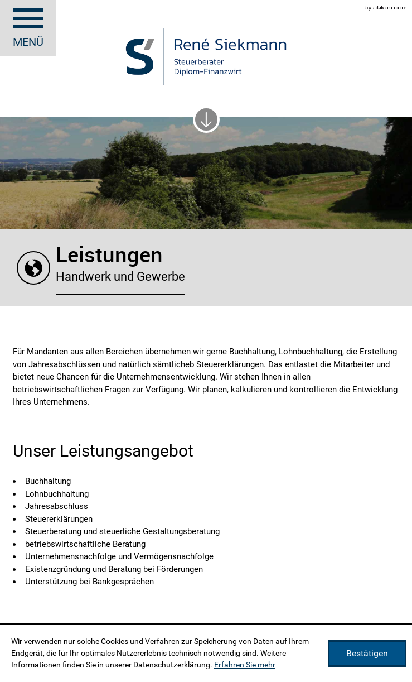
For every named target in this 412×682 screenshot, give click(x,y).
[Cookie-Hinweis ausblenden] (367, 653)
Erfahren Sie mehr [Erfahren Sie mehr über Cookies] (244, 664)
